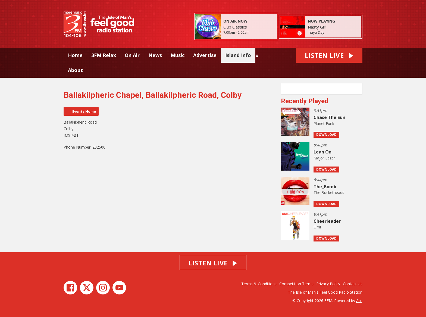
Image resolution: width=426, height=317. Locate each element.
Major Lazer (324, 158)
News (155, 55)
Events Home (84, 111)
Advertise (205, 55)
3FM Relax (103, 55)
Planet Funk (324, 123)
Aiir (359, 300)
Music (177, 55)
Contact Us (352, 283)
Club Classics (235, 26)
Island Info (238, 55)
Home (75, 55)
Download (326, 134)
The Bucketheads (329, 192)
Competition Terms (296, 283)
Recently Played (304, 101)
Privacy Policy (328, 283)
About (75, 70)
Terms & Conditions (259, 283)
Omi (317, 227)
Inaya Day (316, 32)
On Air (132, 55)
